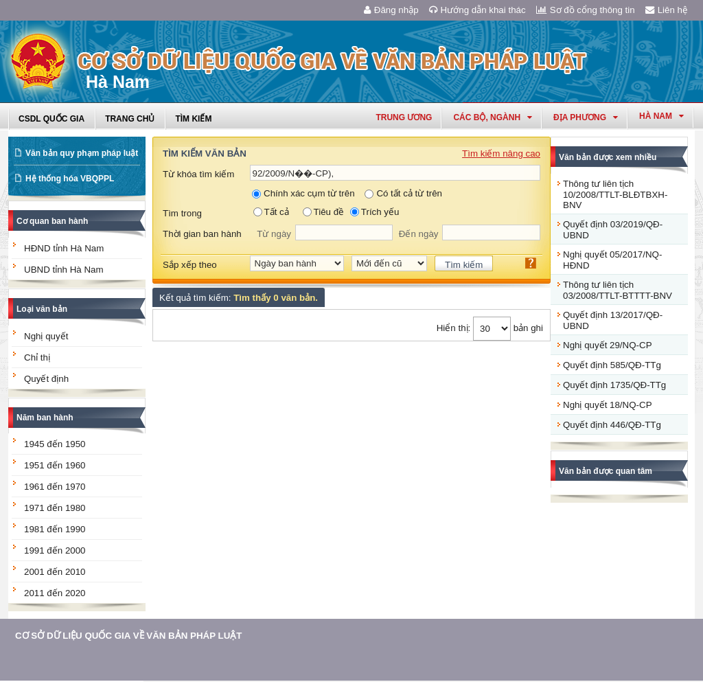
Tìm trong (182, 213)
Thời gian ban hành (202, 234)
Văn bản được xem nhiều (607, 157)
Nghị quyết (46, 336)
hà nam (661, 116)
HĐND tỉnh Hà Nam (64, 248)
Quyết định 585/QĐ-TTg (612, 365)
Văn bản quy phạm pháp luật (81, 153)
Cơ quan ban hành (52, 221)
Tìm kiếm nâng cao (501, 153)
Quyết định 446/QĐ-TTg (612, 425)
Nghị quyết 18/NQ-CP (607, 405)
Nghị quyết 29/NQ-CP (607, 345)
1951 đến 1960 (55, 465)
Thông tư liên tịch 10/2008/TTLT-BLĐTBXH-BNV (615, 194)
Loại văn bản (41, 309)
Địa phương (585, 117)
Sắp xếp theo (190, 265)
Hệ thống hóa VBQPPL (69, 178)
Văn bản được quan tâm (605, 471)
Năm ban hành (44, 417)
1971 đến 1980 (55, 508)
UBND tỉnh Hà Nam (64, 269)
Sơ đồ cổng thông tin (585, 10)
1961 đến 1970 (55, 486)
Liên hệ (666, 10)
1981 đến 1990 (55, 529)
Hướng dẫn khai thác (477, 10)
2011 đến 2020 (55, 593)
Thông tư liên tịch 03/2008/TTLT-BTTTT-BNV (617, 290)
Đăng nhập (391, 10)
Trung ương (404, 117)
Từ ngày (274, 234)
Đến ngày (419, 234)
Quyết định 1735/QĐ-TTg (614, 385)
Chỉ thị (37, 357)
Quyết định (46, 379)
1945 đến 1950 (55, 444)
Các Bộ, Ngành (492, 117)
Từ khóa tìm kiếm (198, 174)
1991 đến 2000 (55, 550)
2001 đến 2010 (55, 572)
